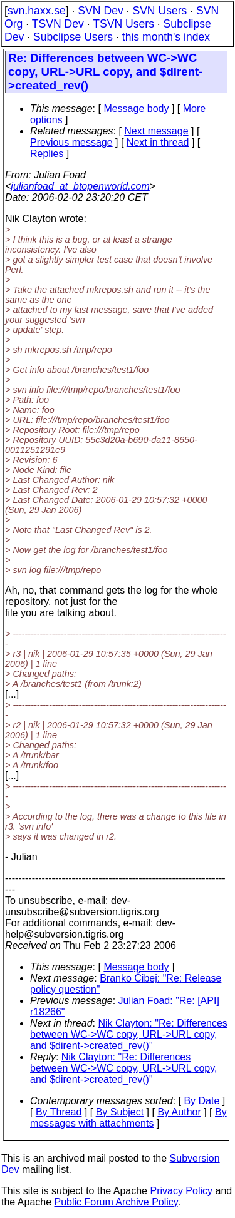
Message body (136, 108)
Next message (156, 131)
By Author (179, 1112)
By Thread (59, 1112)
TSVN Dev (58, 24)
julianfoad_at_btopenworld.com (80, 186)
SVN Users (159, 10)
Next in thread (158, 142)
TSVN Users (123, 24)
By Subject (120, 1112)
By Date (201, 1100)
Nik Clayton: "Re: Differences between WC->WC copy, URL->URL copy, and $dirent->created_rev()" (128, 1034)
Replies (46, 153)
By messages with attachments (128, 1118)
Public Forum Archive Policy (116, 1202)
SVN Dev (100, 10)
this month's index (166, 37)
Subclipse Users (73, 37)
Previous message (71, 142)
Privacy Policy (181, 1190)
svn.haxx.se (37, 10)
